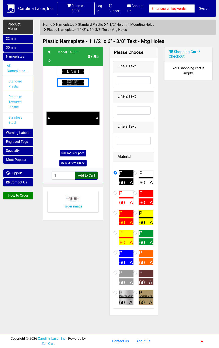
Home (47, 25)
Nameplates (15, 56)
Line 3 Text (127, 126)
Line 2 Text (127, 96)
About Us (143, 341)
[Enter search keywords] (171, 8)
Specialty (13, 151)
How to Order (18, 195)
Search (204, 8)
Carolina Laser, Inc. (36, 8)
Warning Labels (17, 133)
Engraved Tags (17, 142)
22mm (11, 39)
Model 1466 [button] (67, 52)
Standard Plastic (15, 83)
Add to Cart (86, 175)
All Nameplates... (17, 68)
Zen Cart (48, 344)
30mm (11, 47)
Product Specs (73, 153)
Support (115, 8)
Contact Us (135, 8)
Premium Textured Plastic (15, 102)
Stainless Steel (15, 120)
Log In (99, 8)
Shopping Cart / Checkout (184, 54)
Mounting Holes (142, 25)
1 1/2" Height (116, 25)
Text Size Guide (73, 163)
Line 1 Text (127, 66)
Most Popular (16, 160)
